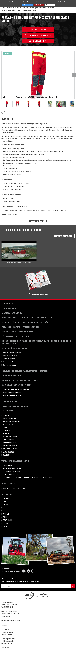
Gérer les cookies (6, 643)
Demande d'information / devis (38, 35)
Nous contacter (6, 616)
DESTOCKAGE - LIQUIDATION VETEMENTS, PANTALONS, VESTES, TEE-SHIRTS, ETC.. (30, 478)
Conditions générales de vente (10, 620)
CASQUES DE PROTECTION (11, 472)
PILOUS (5, 505)
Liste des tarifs (38, 29)
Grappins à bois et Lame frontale (17, 332)
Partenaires (5, 630)
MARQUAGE (6, 430)
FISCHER (6, 529)
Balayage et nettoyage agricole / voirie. (20, 380)
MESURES (6, 427)
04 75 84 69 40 (9, 607)
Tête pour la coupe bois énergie (16, 336)
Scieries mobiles (9, 401)
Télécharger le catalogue (38, 294)
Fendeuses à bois (9, 308)
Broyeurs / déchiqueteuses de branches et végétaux (26, 322)
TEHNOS (5, 517)
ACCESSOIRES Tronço (10, 437)
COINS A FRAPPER (9, 440)
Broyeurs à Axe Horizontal (14, 348)
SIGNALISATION (8, 424)
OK (72, 586)
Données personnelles (8, 639)
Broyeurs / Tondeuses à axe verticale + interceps (24, 371)
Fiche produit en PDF (38, 41)
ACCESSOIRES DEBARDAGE (11, 421)
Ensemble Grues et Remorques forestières (16, 389)
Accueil (3, 8)
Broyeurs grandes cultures (11, 365)
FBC (4, 511)
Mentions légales (6, 634)
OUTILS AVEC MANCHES (10, 449)
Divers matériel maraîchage (14, 406)
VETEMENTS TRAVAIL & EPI (28, 8)
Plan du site (5, 648)
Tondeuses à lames (9, 359)
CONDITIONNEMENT (9, 443)
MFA (4, 508)
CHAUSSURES (7, 465)
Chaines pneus (8, 484)
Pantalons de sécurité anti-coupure (45, 8)
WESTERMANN (7, 520)
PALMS (5, 526)
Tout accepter (27, 5)
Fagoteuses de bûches (11, 313)
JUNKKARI (6, 514)
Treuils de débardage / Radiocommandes (20, 327)
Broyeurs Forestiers (11, 376)
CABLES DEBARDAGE (9, 418)
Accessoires (7, 411)
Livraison (4, 625)
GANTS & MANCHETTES (10, 475)
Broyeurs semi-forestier (10, 362)
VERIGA (5, 523)
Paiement (4, 623)
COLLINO (6, 499)
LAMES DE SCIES (8, 452)
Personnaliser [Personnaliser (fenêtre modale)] (50, 5)
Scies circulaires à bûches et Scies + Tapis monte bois (27, 318)
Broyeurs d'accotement (10, 356)
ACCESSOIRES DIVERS (10, 446)
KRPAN (5, 502)
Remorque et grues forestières (16, 385)
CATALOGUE (6, 455)
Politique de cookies (7, 641)
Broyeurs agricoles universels (12, 353)
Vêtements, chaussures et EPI (15, 461)
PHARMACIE (7, 415)
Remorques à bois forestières (12, 392)
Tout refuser (39, 5)
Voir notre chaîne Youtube (62, 236)
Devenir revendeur (7, 632)
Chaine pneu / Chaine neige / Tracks (14, 488)
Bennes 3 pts (7, 304)
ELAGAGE (6, 434)
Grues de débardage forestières (13, 395)
